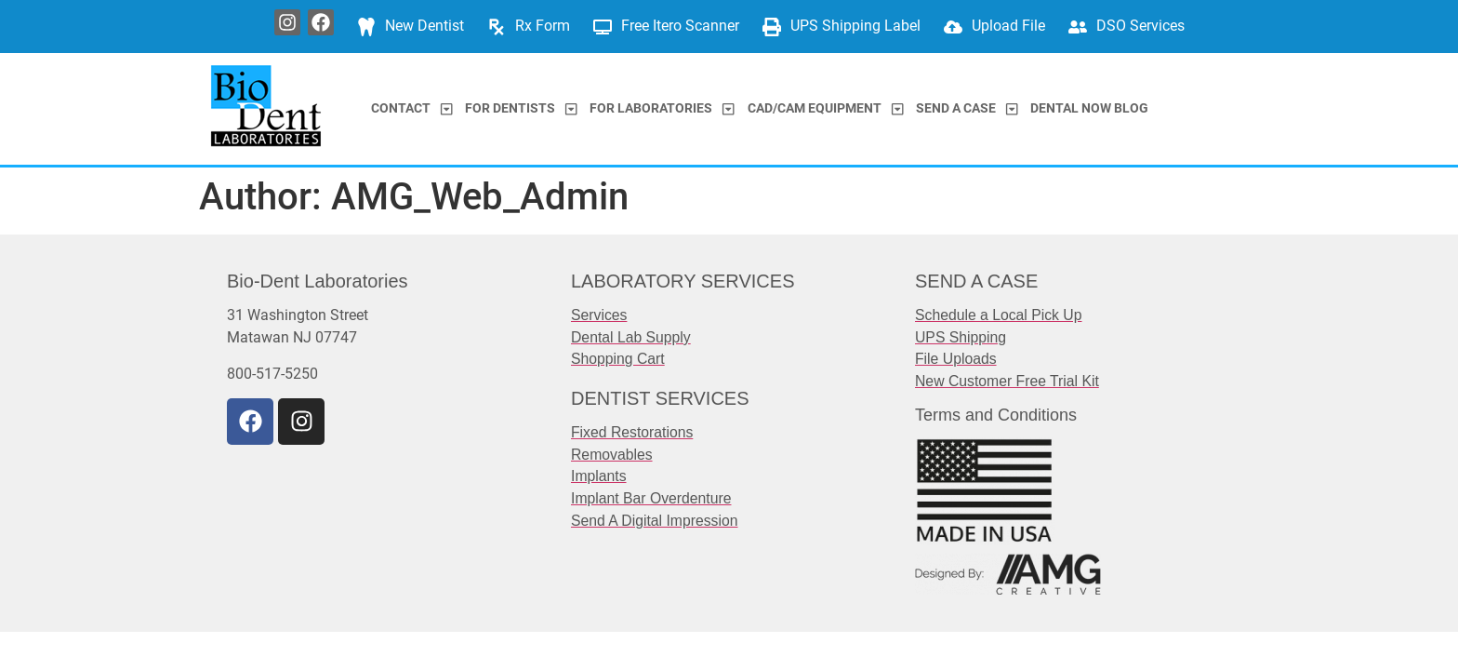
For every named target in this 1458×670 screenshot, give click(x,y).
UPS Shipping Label (855, 25)
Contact (412, 109)
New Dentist (424, 25)
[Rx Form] (496, 27)
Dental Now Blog (1089, 108)
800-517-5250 (272, 373)
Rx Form (542, 25)
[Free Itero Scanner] (602, 27)
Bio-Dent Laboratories (317, 281)
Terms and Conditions (996, 415)
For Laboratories (662, 109)
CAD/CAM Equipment (826, 109)
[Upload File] (953, 27)
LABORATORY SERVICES (682, 281)
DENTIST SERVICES (660, 398)
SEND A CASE (976, 281)
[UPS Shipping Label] (771, 27)
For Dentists (521, 109)
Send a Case (967, 109)
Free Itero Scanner (680, 25)
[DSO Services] (1077, 27)
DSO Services (1140, 25)
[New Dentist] (366, 27)
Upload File (1008, 25)
